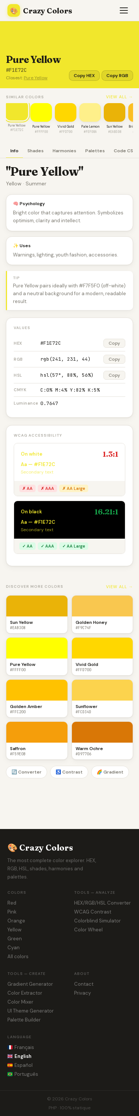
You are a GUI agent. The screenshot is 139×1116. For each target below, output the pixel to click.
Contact (83, 984)
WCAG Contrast (92, 912)
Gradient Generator (30, 984)
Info (14, 151)
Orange (16, 921)
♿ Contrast (69, 772)
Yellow (14, 930)
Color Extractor (24, 993)
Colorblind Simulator (97, 921)
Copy (114, 343)
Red (11, 903)
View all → (119, 96)
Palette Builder (24, 1020)
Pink (12, 912)
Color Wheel (88, 930)
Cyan (13, 947)
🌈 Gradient (110, 772)
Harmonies (64, 151)
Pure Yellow (35, 78)
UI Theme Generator (30, 1011)
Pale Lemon (90, 126)
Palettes (95, 151)
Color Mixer (20, 1002)
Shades (35, 151)
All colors (18, 956)
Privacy (82, 993)
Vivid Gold (65, 126)
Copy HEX (84, 76)
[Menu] (124, 10)
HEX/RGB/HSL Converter (102, 903)
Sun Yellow (115, 126)
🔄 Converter (26, 772)
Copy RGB (117, 76)
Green (14, 938)
